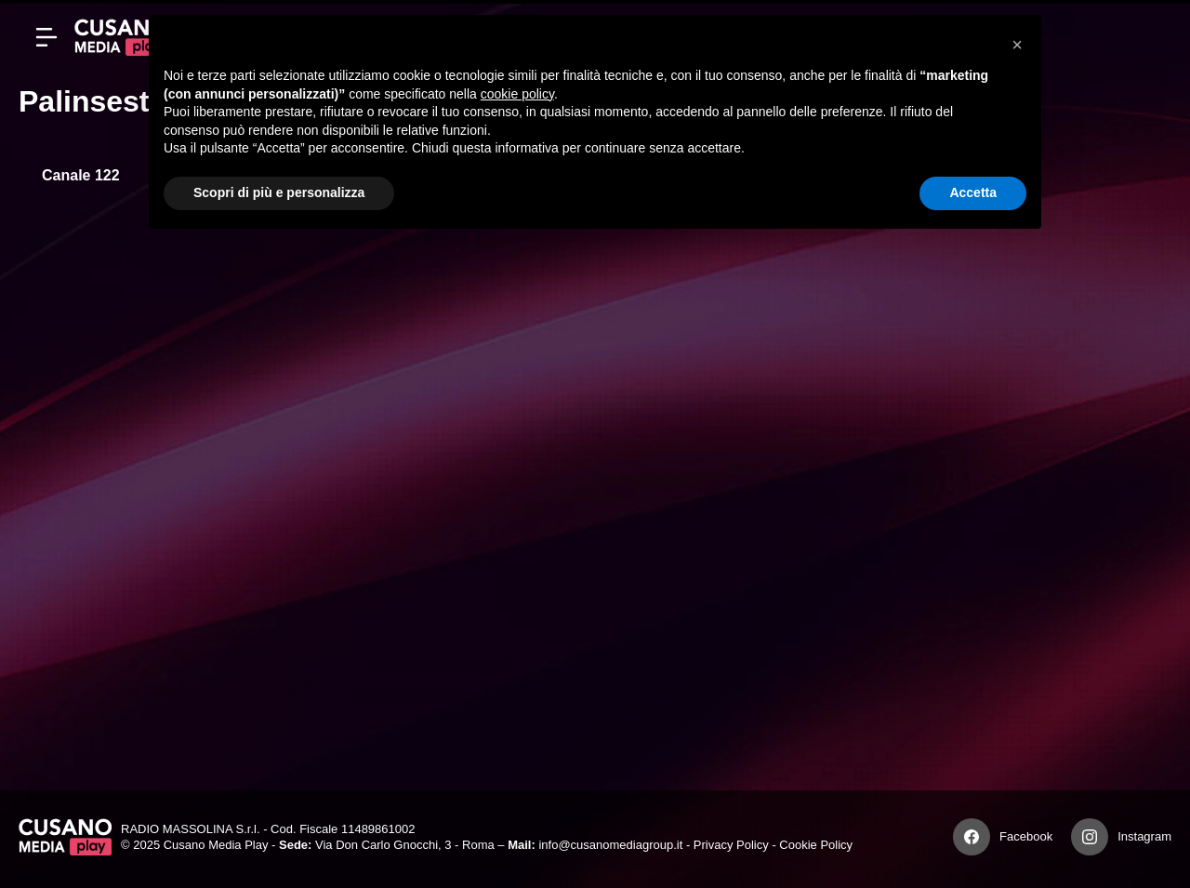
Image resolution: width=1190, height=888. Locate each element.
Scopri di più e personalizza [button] (278, 192)
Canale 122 (81, 175)
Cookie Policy (816, 845)
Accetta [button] (973, 192)
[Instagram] (1089, 836)
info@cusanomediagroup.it (610, 845)
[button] (1017, 45)
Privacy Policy (731, 845)
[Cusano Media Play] (120, 37)
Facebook (1025, 836)
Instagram (1144, 836)
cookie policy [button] (517, 93)
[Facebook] (971, 836)
